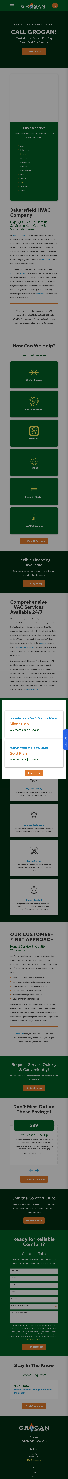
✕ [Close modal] (61, 704)
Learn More (34, 773)
